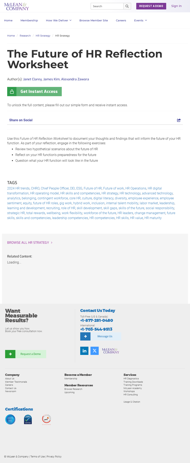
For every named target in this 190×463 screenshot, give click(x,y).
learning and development (26, 208)
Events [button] (140, 20)
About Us (9, 378)
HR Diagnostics (131, 378)
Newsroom (10, 391)
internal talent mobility (122, 203)
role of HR (68, 208)
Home (8, 20)
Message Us (104, 336)
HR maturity (153, 218)
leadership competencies (70, 218)
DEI (72, 188)
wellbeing (53, 213)
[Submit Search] (127, 6)
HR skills (122, 218)
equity (27, 203)
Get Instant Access (39, 91)
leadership (166, 203)
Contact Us (10, 388)
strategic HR (16, 213)
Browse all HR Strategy (28, 242)
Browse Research (73, 389)
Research (25, 35)
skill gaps (110, 208)
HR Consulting (131, 394)
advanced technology (157, 193)
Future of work (113, 188)
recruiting (53, 208)
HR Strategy (43, 35)
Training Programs (133, 384)
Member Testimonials (16, 381)
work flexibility (72, 213)
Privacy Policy (54, 456)
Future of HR (93, 188)
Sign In (176, 6)
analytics (13, 198)
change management (150, 213)
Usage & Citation (132, 401)
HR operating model (44, 193)
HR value (136, 218)
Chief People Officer (55, 188)
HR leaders (125, 213)
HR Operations (135, 188)
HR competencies (102, 218)
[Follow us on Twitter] (94, 351)
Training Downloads (133, 381)
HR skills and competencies (80, 193)
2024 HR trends (18, 188)
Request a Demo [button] (151, 6)
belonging (29, 198)
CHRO (35, 188)
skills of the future (131, 208)
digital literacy (103, 198)
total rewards (35, 213)
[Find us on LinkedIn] (84, 351)
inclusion (98, 203)
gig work (66, 203)
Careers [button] (121, 20)
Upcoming (69, 392)
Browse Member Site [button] (93, 20)
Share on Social (95, 120)
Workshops (129, 391)
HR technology (130, 193)
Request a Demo (31, 354)
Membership (29, 20)
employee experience (143, 198)
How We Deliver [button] (59, 20)
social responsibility (160, 208)
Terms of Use (37, 456)
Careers (9, 384)
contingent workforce (53, 198)
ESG (79, 188)
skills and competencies (33, 218)
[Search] (105, 6)
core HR (75, 198)
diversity (121, 198)
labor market (149, 203)
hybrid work (81, 203)
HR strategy (110, 193)
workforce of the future (100, 213)
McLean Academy (133, 388)
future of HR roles (45, 203)
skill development (89, 208)
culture (87, 198)
